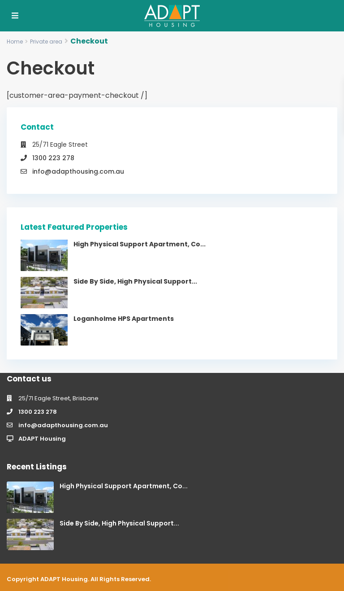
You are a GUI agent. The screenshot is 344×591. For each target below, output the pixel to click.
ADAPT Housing (42, 438)
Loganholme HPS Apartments (123, 318)
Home (15, 41)
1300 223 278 (53, 157)
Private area (46, 41)
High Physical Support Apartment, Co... (139, 244)
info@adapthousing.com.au (78, 171)
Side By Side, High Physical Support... (135, 281)
